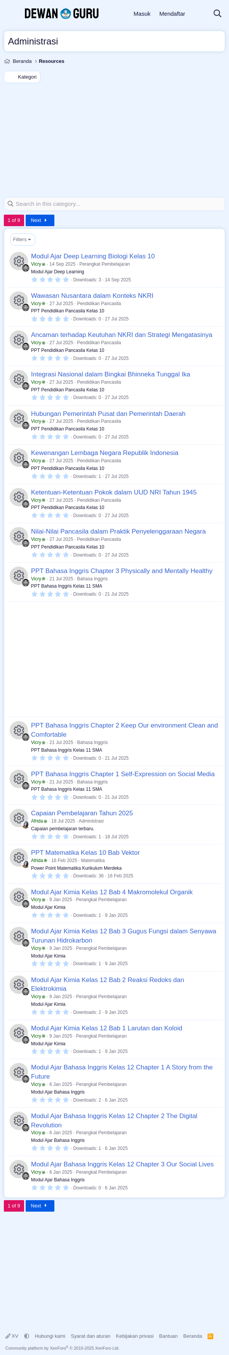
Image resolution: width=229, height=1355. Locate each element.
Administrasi (91, 821)
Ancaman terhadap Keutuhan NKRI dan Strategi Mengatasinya (121, 334)
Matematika (93, 860)
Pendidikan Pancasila (99, 303)
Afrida (39, 821)
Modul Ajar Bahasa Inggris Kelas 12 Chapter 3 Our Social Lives (122, 1164)
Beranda (192, 1336)
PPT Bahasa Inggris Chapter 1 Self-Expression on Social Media (123, 773)
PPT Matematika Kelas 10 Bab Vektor (85, 852)
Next (40, 220)
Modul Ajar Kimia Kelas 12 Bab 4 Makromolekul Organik (112, 891)
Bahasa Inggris (92, 578)
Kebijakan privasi (135, 1336)
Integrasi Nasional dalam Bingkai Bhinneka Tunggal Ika (110, 374)
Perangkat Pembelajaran (104, 263)
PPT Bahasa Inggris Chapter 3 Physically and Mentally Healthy (122, 570)
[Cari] (217, 14)
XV (12, 1336)
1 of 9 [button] (14, 220)
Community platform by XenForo (62, 1348)
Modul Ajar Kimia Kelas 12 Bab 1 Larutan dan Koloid (106, 1027)
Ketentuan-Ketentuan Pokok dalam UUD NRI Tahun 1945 (114, 492)
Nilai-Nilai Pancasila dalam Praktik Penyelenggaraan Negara (118, 531)
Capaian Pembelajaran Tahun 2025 (82, 813)
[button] (27, 1335)
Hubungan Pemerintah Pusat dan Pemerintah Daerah (108, 413)
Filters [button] (19, 239)
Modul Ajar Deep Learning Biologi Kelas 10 (93, 256)
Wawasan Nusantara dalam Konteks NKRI (92, 295)
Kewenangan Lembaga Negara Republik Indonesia (104, 453)
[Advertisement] (114, 139)
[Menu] (11, 13)
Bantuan (168, 1336)
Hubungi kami (50, 1336)
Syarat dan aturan (90, 1336)
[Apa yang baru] (199, 14)
